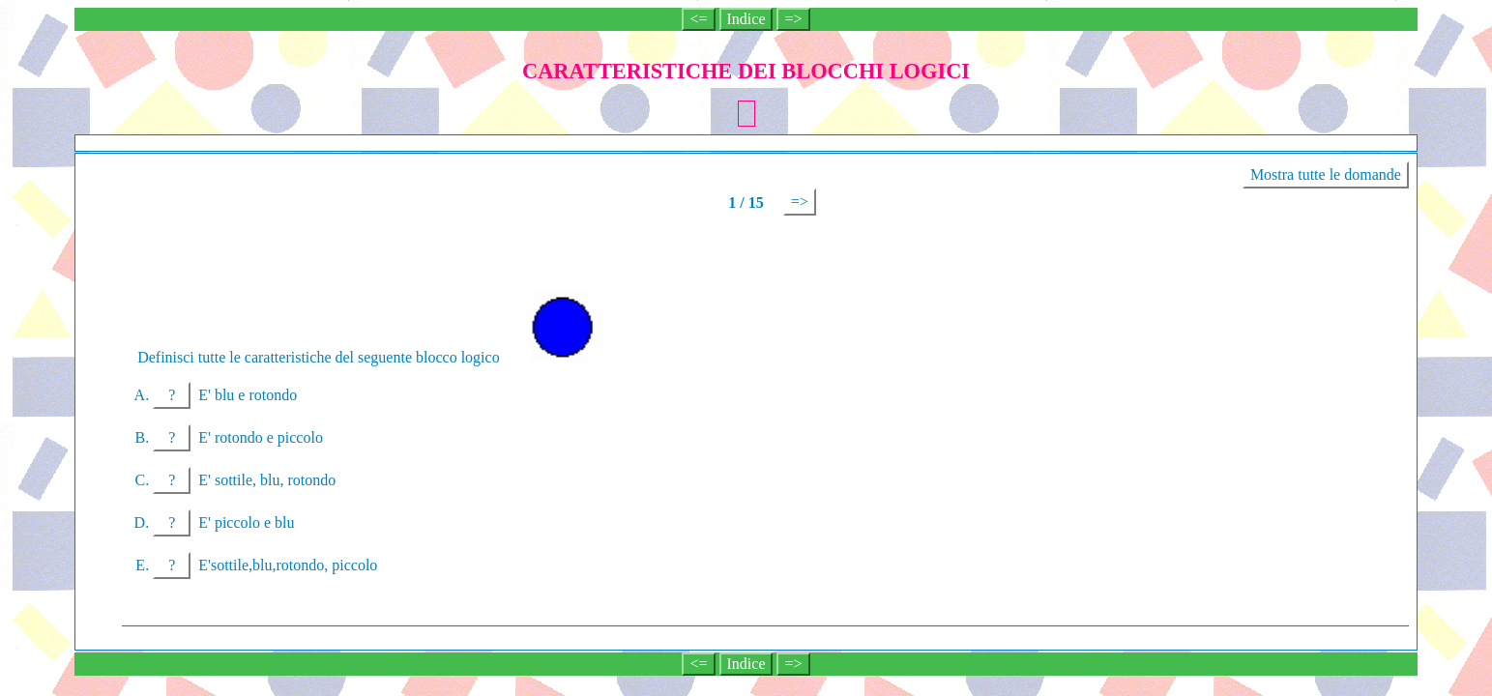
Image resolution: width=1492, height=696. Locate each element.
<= (698, 19)
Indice (746, 19)
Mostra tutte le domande (1325, 174)
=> (793, 19)
